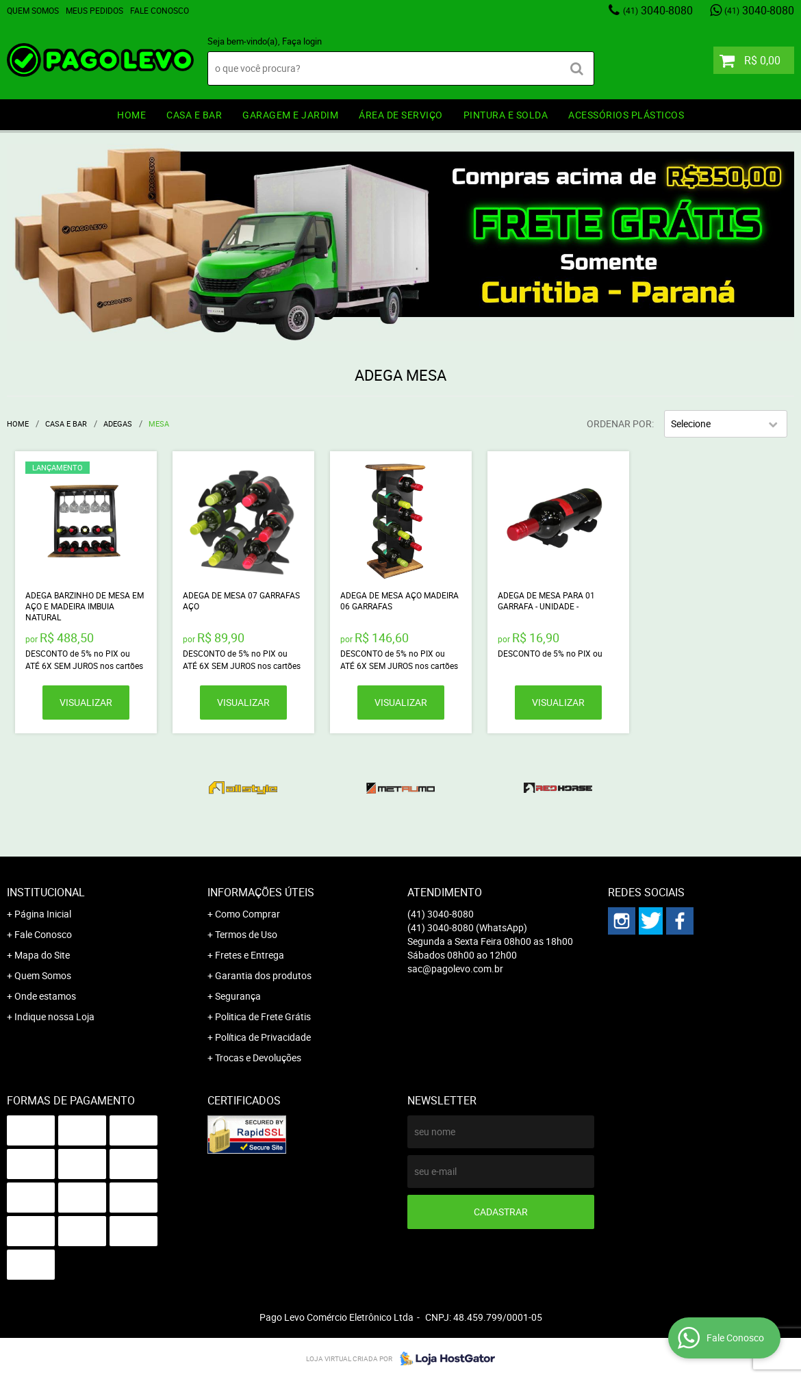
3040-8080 (658, 10)
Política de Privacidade (263, 1036)
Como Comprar (247, 913)
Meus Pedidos (94, 10)
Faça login (302, 41)
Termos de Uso (246, 934)
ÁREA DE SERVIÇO (401, 114)
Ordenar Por (619, 423)
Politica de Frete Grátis (263, 1016)
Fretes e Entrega (249, 954)
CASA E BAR (194, 114)
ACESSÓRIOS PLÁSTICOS (626, 114)
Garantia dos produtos (263, 975)
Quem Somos (33, 10)
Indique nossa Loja (54, 1016)
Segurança (238, 995)
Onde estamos (45, 995)
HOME (131, 114)
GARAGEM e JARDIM (290, 114)
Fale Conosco (159, 10)
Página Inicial (42, 913)
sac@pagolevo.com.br (455, 968)
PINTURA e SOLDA (505, 114)
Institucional (46, 892)
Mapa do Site (42, 954)
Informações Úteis (260, 892)
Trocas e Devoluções (258, 1057)
